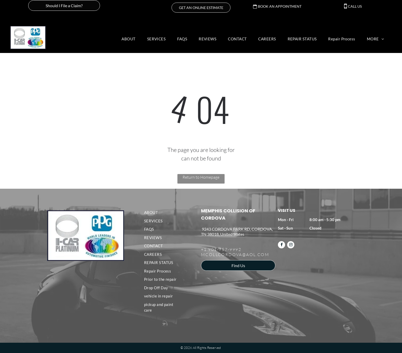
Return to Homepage (201, 177)
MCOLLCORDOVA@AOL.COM (235, 254)
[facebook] (281, 245)
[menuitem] (130, 39)
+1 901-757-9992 (221, 249)
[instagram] (290, 245)
